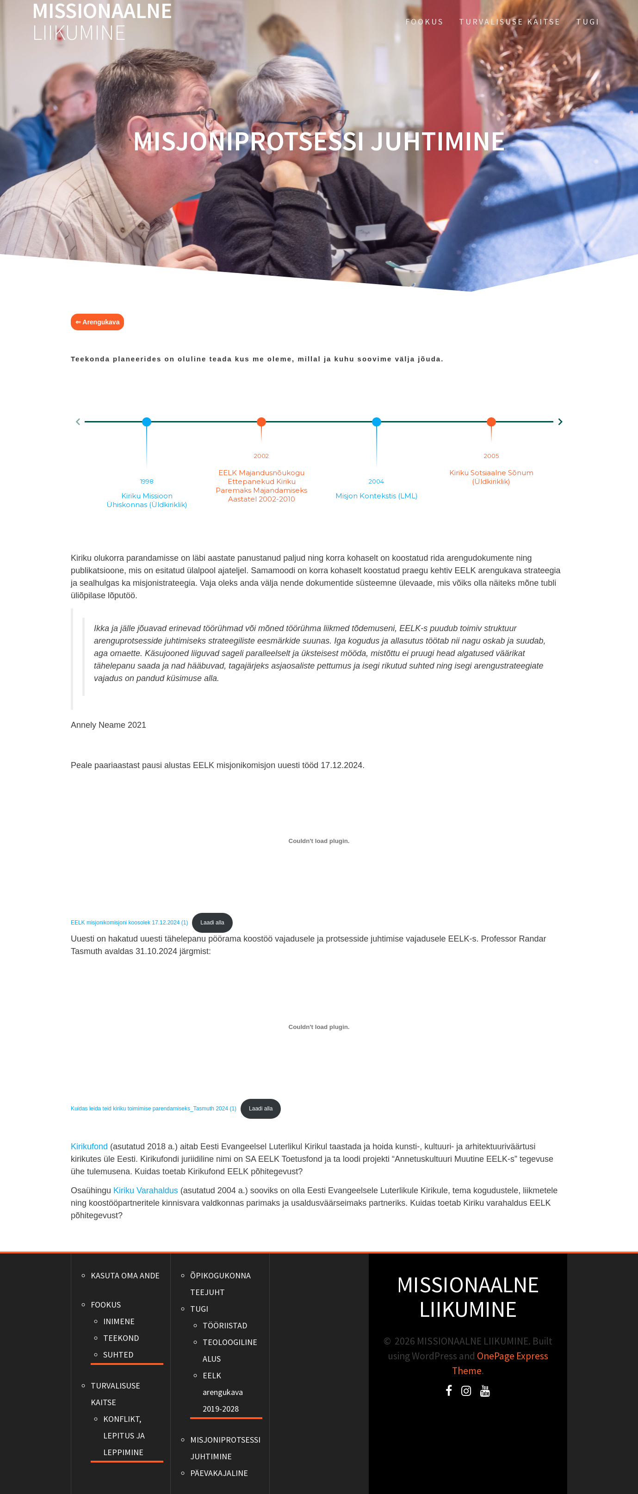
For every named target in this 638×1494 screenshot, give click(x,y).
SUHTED (118, 1354)
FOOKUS (424, 21)
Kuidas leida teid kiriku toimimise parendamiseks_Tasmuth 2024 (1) (153, 1108)
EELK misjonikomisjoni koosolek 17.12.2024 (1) (129, 922)
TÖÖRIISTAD (225, 1325)
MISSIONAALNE (102, 21)
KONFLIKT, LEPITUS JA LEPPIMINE (124, 1435)
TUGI (588, 21)
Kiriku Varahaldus (145, 1190)
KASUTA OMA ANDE (125, 1275)
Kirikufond (89, 1146)
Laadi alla (212, 922)
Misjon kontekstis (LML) (376, 495)
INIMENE (119, 1321)
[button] (78, 422)
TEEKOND (121, 1338)
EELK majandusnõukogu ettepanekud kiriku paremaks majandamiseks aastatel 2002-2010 (261, 485)
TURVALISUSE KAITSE (510, 21)
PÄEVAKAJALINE (219, 1473)
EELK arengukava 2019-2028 (223, 1392)
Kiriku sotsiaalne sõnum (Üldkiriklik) (491, 477)
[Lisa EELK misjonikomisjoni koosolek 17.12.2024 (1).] (319, 840)
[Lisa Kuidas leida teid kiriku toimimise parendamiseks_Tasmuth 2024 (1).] (319, 1026)
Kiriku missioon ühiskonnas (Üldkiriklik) (146, 500)
